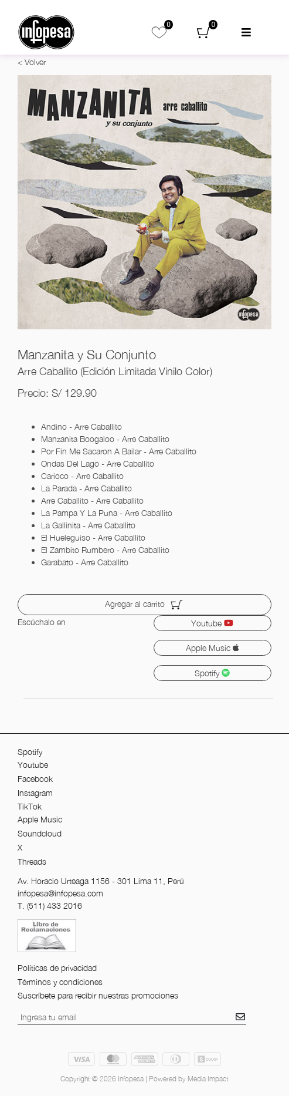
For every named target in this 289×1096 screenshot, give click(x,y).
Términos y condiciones (60, 982)
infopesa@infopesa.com (60, 893)
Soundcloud (40, 833)
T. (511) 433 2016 (50, 905)
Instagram (35, 793)
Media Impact (208, 1078)
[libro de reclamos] (47, 935)
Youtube (212, 623)
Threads (32, 861)
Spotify (212, 673)
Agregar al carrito (145, 604)
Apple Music (212, 648)
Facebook (35, 779)
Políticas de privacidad (57, 968)
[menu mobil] (246, 32)
